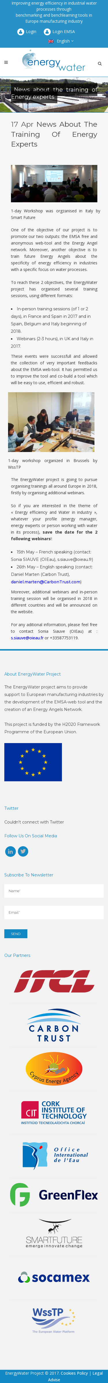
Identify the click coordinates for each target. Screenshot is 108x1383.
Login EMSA (59, 31)
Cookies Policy (74, 1373)
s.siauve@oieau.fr (27, 637)
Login (26, 31)
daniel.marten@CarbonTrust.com (45, 581)
